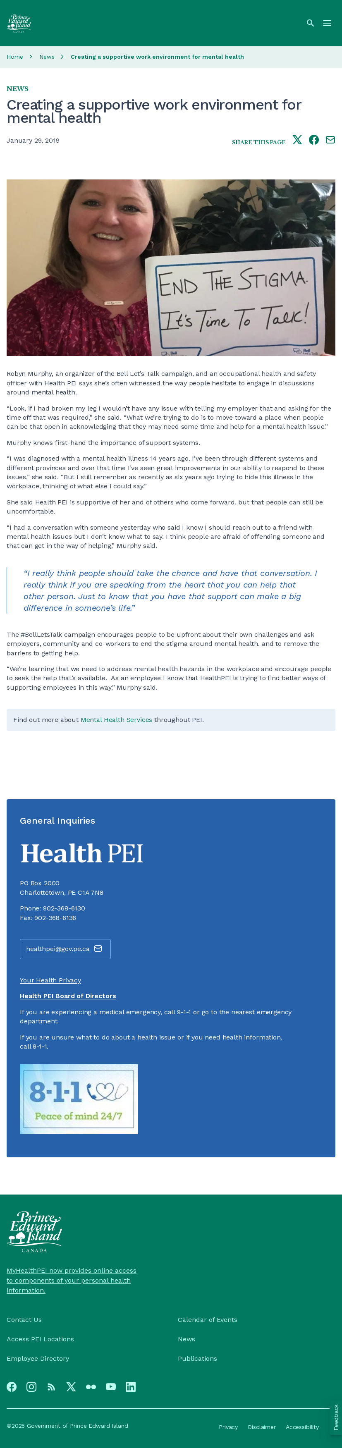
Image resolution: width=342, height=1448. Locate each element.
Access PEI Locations (40, 1339)
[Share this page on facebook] (314, 140)
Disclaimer (262, 1427)
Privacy (228, 1427)
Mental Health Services (116, 720)
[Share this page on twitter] (297, 140)
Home (15, 56)
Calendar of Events (207, 1320)
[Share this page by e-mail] (330, 140)
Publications (197, 1358)
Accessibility (302, 1427)
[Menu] (327, 23)
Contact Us (24, 1320)
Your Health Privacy (50, 980)
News (47, 56)
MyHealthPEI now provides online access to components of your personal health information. (71, 1280)
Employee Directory (38, 1358)
